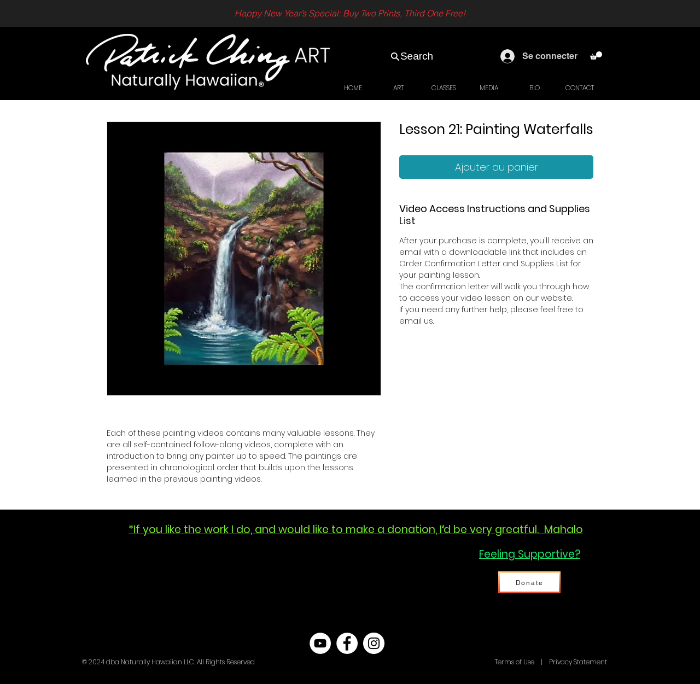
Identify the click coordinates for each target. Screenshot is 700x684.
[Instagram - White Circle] (373, 643)
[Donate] (529, 582)
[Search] (411, 56)
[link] (596, 55)
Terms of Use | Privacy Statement (550, 662)
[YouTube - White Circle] (320, 643)
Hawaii (482, 662)
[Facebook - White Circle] (347, 643)
